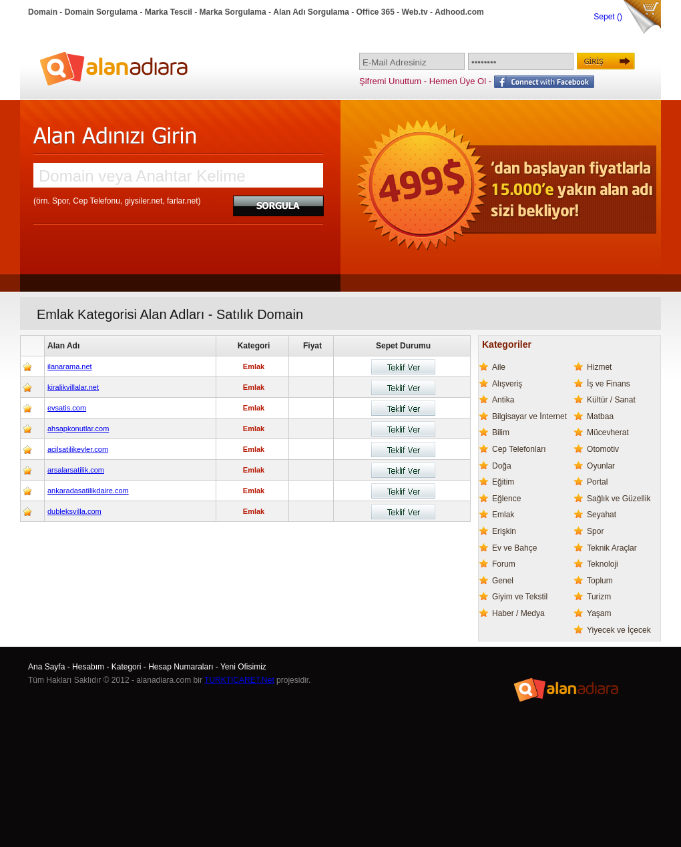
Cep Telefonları (519, 449)
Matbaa (600, 416)
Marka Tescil (168, 12)
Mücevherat (608, 432)
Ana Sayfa (46, 666)
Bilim (500, 432)
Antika (503, 399)
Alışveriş (507, 383)
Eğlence (506, 498)
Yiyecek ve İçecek (619, 630)
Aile (498, 367)
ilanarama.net (69, 366)
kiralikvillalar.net (73, 387)
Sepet (605, 16)
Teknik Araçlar (612, 548)
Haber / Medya (518, 613)
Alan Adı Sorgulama (311, 12)
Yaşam (599, 613)
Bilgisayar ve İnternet (529, 416)
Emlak (503, 514)
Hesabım (88, 666)
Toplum (600, 580)
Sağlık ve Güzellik (618, 498)
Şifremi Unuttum (390, 81)
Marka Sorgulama (233, 12)
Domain (42, 12)
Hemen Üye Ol (457, 81)
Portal (597, 482)
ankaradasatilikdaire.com (88, 491)
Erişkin (504, 531)
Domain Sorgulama (101, 12)
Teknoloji (602, 564)
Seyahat (601, 514)
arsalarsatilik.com (75, 470)
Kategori (126, 666)
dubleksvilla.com (74, 511)
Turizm (599, 596)
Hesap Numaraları (180, 666)
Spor (595, 531)
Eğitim (503, 482)
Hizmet (599, 367)
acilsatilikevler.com (77, 449)
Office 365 (376, 12)
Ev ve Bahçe (514, 548)
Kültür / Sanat (611, 399)
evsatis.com (66, 408)
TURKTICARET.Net (239, 680)
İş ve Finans (608, 383)
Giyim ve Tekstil (519, 596)
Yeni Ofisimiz (243, 666)
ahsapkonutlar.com (78, 429)
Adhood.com (459, 12)
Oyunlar (601, 466)
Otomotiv (603, 449)
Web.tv (415, 12)
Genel (502, 580)
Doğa (501, 466)
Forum (503, 564)
